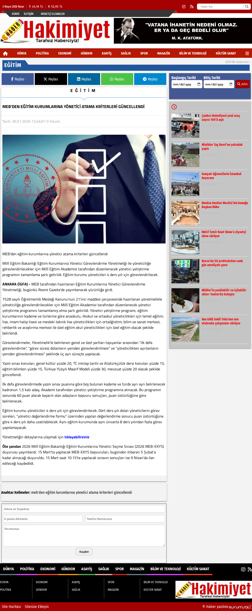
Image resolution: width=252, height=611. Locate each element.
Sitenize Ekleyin (37, 606)
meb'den (38, 492)
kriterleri (106, 492)
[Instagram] (183, 6)
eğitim (50, 492)
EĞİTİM (84, 90)
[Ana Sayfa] (5, 53)
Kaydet (84, 551)
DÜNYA (21, 53)
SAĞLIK (126, 53)
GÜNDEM (86, 53)
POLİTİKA (42, 53)
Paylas (17, 79)
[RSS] (191, 6)
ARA (242, 84)
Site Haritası (11, 606)
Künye (16, 14)
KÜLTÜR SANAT (226, 53)
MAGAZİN (163, 53)
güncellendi (123, 492)
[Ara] (246, 6)
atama (93, 492)
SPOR (144, 53)
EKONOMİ (64, 53)
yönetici (82, 492)
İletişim (29, 14)
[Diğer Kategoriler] (247, 53)
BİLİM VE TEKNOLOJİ (192, 53)
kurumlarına (65, 492)
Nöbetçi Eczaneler (53, 14)
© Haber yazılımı (227, 606)
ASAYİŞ (106, 53)
